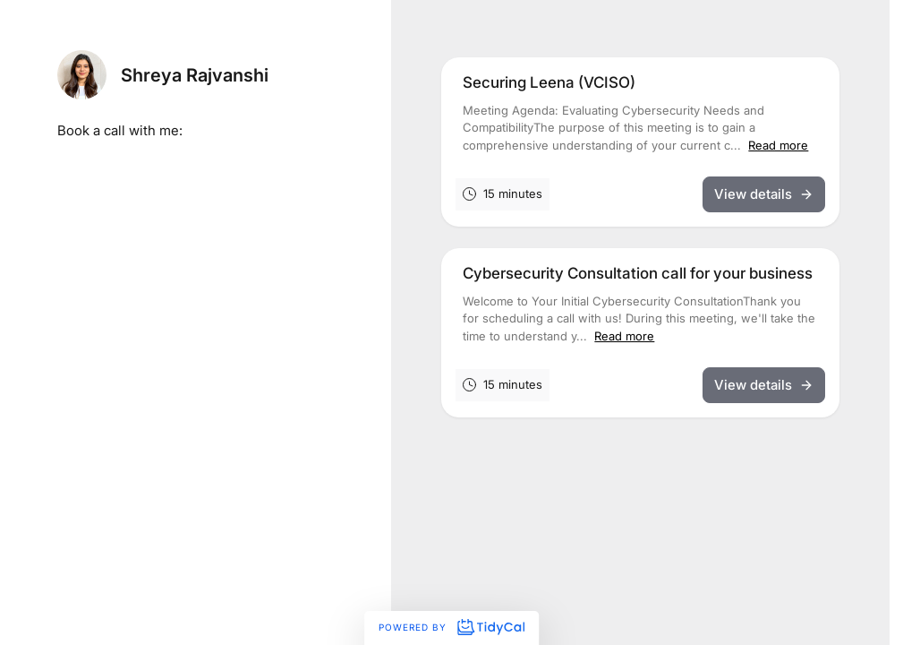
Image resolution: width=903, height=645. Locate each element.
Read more (778, 145)
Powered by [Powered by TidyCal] (451, 627)
